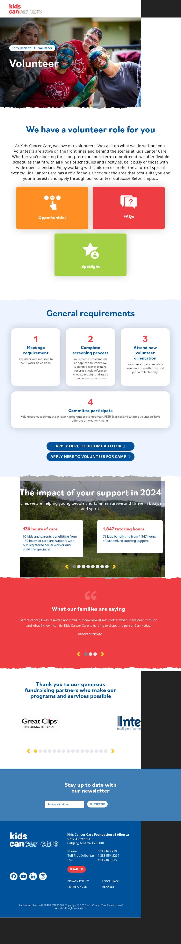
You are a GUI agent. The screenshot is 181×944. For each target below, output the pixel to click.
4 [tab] (88, 596)
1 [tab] (74, 596)
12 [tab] (107, 776)
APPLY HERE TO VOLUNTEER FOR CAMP (88, 482)
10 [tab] (97, 776)
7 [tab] (102, 596)
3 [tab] (83, 596)
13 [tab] (111, 776)
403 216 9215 (136, 886)
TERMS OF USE (106, 912)
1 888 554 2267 (137, 881)
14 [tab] (116, 776)
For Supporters (23, 47)
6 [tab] (97, 596)
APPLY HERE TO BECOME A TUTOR (88, 472)
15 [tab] (121, 776)
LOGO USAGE (139, 907)
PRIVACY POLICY (107, 907)
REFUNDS (137, 912)
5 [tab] (93, 596)
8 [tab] (107, 596)
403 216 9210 (136, 877)
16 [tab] (125, 776)
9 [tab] (93, 776)
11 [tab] (102, 776)
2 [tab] (79, 596)
